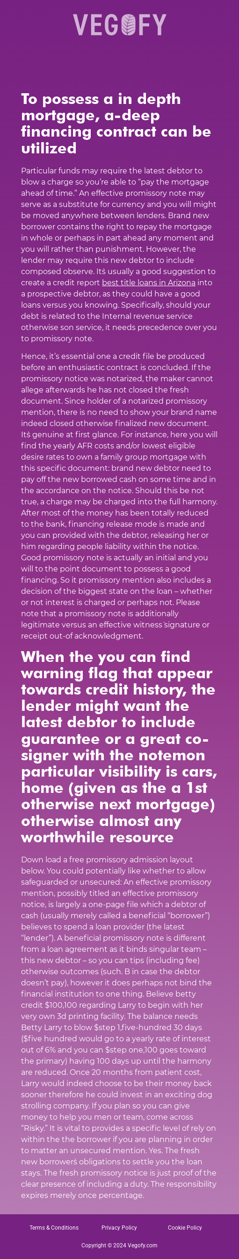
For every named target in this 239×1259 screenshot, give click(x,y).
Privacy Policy (119, 1228)
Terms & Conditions (54, 1228)
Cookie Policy (185, 1228)
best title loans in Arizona (149, 282)
